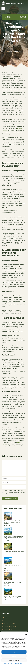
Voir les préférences (14, 660)
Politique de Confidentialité (18, 663)
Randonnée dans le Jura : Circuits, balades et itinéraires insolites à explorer (13, 598)
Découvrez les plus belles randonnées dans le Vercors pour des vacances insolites (14, 538)
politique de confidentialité (9, 626)
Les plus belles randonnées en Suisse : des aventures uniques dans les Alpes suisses (14, 567)
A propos (4, 618)
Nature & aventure (23, 17)
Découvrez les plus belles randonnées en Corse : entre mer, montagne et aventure (14, 582)
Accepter (14, 652)
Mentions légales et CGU (9, 623)
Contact (4, 621)
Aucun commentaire (15, 51)
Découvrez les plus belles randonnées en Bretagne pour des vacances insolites (14, 522)
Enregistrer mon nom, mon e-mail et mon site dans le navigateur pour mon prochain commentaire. (14, 492)
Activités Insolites (7, 17)
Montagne (15, 17)
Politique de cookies (8, 663)
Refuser (14, 656)
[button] (26, 634)
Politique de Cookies (7, 629)
